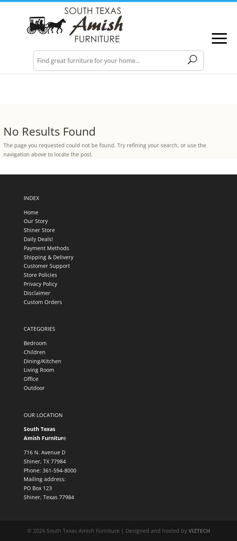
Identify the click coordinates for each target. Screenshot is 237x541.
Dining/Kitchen (42, 361)
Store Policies (40, 274)
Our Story (36, 221)
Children (35, 352)
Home (31, 212)
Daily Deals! (38, 239)
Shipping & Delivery (48, 257)
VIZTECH (199, 530)
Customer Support (47, 265)
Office (31, 378)
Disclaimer (37, 292)
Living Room (39, 369)
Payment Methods (46, 248)
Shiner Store (39, 230)
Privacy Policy (40, 283)
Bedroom (35, 343)
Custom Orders (43, 302)
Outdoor (34, 387)
